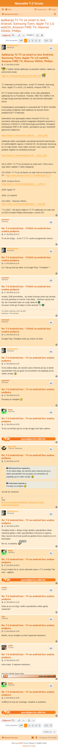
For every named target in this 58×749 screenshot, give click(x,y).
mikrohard (5, 219)
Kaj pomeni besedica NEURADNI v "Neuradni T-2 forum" (23, 502)
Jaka (3, 616)
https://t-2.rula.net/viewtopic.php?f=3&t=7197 (21, 76)
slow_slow (12, 446)
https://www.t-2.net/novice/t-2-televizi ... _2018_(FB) (25, 135)
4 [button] (36, 40)
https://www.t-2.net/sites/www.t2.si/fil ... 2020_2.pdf (24, 155)
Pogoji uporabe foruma (10, 505)
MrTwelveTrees (12, 46)
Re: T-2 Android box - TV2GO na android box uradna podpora (26, 230)
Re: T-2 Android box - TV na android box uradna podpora (28, 359)
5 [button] (39, 40)
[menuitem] (8, 9)
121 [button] (46, 40)
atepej (10, 410)
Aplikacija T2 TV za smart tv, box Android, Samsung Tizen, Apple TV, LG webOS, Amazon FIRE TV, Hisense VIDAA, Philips (27, 25)
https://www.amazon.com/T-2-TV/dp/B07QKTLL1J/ (28, 175)
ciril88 (10, 645)
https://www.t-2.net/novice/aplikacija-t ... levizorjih (23, 204)
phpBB (19, 743)
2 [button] (29, 40)
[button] (21, 40)
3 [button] (32, 40)
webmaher (5, 278)
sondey (4, 587)
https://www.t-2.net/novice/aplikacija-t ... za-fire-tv (23, 184)
